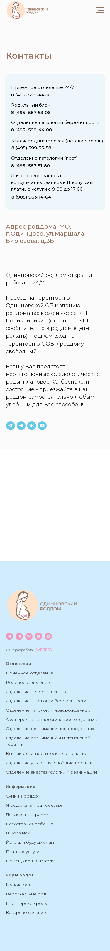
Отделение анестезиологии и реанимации (51, 772)
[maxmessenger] (48, 636)
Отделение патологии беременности (46, 700)
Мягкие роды (20, 884)
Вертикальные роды (27, 894)
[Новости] (9, 636)
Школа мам (18, 833)
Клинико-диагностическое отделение (46, 753)
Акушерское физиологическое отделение (51, 719)
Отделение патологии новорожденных (48, 710)
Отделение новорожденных (36, 691)
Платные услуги (22, 851)
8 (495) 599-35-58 (31, 148)
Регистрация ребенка (29, 823)
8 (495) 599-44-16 (31, 95)
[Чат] (19, 636)
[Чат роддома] (21, 425)
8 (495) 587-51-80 (30, 165)
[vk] (31, 425)
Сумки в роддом (23, 796)
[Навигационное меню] (100, 10)
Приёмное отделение (29, 673)
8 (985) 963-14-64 (31, 197)
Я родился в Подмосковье (34, 805)
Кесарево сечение (26, 912)
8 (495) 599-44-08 (31, 129)
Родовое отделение (28, 682)
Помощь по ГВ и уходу (30, 861)
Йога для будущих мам (30, 842)
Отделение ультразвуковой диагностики (49, 762)
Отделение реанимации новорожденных (50, 728)
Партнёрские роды (27, 903)
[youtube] (42, 425)
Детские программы (27, 814)
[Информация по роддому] (10, 425)
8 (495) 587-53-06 (31, 112)
